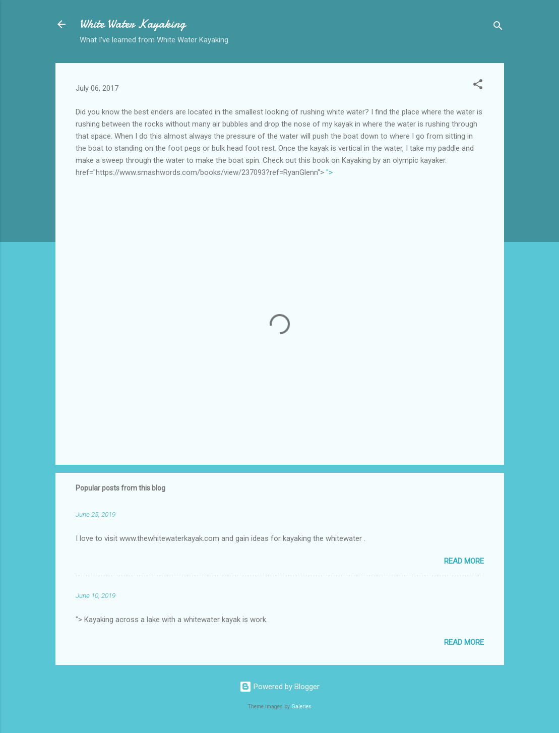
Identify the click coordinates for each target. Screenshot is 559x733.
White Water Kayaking (132, 24)
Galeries (301, 706)
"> (329, 172)
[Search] (498, 27)
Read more (464, 561)
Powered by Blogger (279, 686)
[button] (478, 86)
